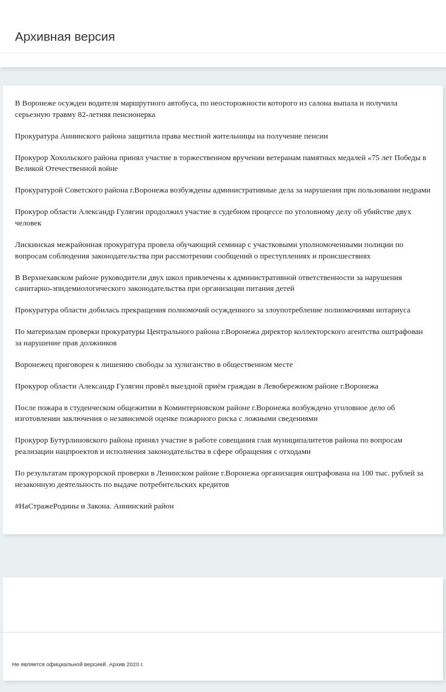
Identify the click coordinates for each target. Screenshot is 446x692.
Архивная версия (65, 36)
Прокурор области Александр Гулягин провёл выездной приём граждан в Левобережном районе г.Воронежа (196, 385)
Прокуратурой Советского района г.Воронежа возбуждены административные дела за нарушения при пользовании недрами (222, 189)
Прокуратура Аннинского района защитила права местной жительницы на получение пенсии (171, 135)
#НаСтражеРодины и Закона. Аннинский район (94, 505)
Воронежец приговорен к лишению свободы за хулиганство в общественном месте (154, 364)
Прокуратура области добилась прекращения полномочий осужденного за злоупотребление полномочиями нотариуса (213, 309)
